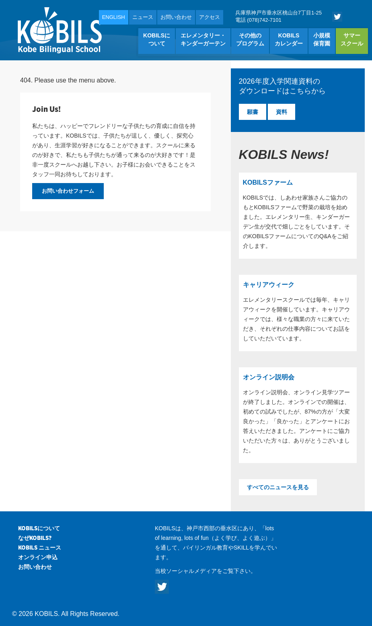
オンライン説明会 (268, 377)
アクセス (209, 17)
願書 (252, 112)
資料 (281, 112)
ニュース (142, 17)
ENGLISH (113, 17)
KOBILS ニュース (39, 547)
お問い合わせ (176, 17)
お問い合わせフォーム (68, 191)
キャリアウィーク (268, 284)
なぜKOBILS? (34, 538)
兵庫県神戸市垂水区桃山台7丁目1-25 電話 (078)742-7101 (278, 16)
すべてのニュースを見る (278, 487)
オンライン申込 (38, 557)
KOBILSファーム (268, 182)
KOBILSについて (39, 528)
